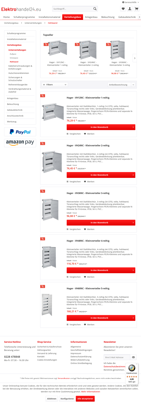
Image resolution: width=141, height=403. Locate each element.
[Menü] (136, 364)
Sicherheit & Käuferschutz (49, 346)
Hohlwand (14, 62)
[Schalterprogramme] (24, 17)
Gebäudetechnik (14, 110)
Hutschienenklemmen (18, 73)
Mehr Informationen (90, 391)
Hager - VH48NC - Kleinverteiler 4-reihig (88, 240)
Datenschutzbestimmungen (117, 366)
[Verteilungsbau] (72, 17)
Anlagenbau (12, 98)
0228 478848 (12, 357)
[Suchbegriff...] (75, 8)
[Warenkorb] (136, 8)
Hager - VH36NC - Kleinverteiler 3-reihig (120, 63)
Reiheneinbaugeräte (17, 84)
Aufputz (13, 54)
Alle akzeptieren (85, 398)
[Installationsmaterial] (49, 17)
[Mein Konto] (130, 8)
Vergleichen (74, 133)
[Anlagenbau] (91, 17)
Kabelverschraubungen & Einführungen (20, 67)
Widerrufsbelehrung (80, 360)
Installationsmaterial (16, 39)
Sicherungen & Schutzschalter (15, 79)
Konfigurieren (67, 398)
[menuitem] (75, 8)
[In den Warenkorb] (101, 127)
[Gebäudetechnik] (127, 17)
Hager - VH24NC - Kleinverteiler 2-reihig (88, 63)
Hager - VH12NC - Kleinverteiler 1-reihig (57, 63)
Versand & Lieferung (46, 353)
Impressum (76, 353)
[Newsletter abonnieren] (133, 357)
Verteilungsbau (14, 45)
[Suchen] (95, 8)
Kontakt (41, 356)
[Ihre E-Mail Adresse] (117, 357)
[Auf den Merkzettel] (89, 133)
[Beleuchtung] (107, 17)
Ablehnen (51, 398)
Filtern (48, 84)
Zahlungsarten (44, 350)
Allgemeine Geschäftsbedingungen (81, 348)
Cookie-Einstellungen (47, 360)
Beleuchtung (13, 104)
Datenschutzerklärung (81, 356)
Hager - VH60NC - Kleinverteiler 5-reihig (88, 288)
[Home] (6, 17)
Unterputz (14, 58)
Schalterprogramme (16, 33)
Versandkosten (64, 378)
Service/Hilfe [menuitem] (129, 2)
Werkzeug (11, 121)
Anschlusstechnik (15, 115)
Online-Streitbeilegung (81, 363)
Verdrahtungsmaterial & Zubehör (19, 90)
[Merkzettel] (123, 8)
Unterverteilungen (17, 50)
